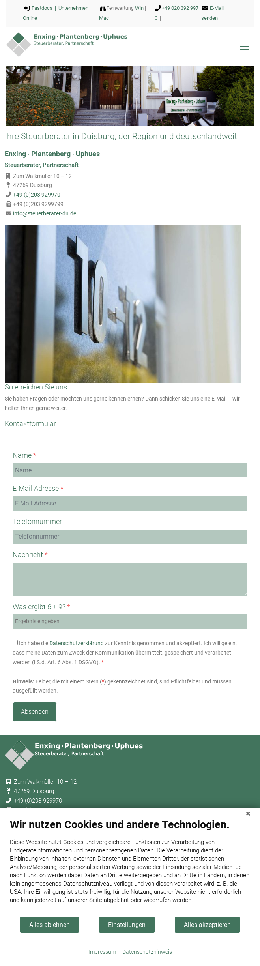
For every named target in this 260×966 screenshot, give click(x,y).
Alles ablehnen (49, 925)
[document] (130, 867)
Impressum (102, 952)
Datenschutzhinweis (147, 952)
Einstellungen (127, 925)
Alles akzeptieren (207, 925)
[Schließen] (248, 814)
